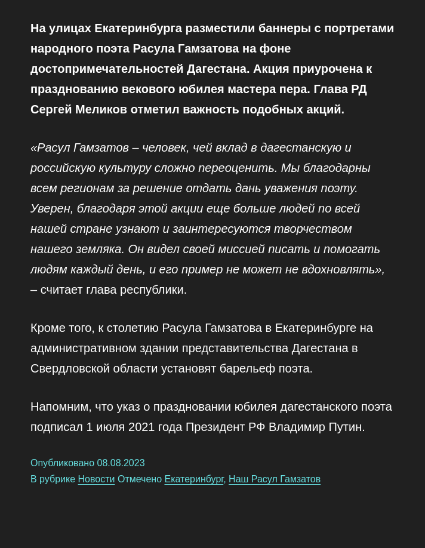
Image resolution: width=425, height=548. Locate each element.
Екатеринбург (194, 479)
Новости (96, 479)
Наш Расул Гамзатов (275, 479)
